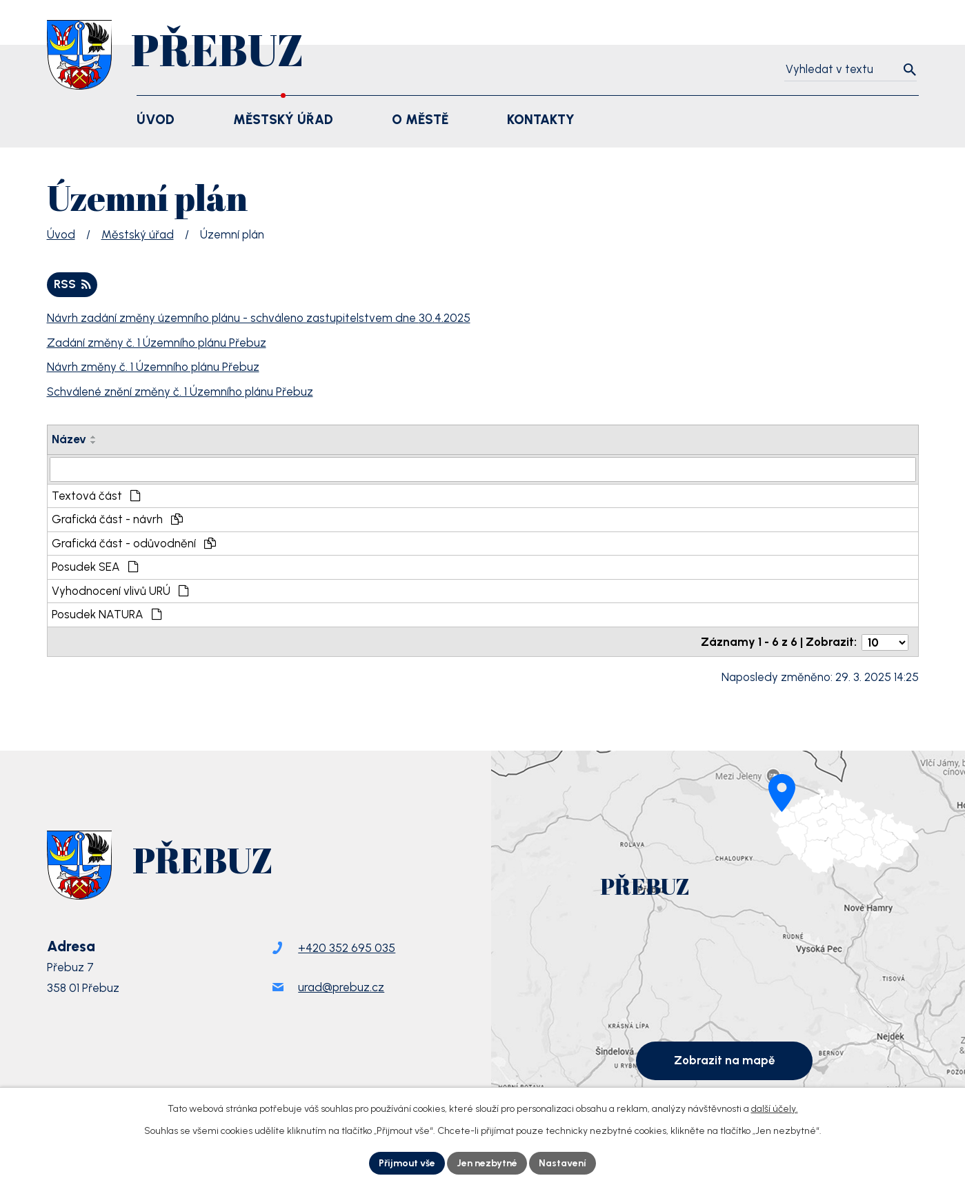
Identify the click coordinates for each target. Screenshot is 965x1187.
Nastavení (562, 1163)
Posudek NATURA (107, 614)
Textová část (96, 496)
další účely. (774, 1109)
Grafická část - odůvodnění (134, 543)
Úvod (61, 234)
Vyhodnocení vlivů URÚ (121, 591)
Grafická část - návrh (117, 519)
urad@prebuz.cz (341, 989)
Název (69, 439)
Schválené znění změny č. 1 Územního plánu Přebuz (180, 391)
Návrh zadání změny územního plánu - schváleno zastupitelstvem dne (258, 318)
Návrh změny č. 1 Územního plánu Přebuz (153, 367)
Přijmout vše (407, 1163)
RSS (72, 284)
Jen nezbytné (487, 1163)
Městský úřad (137, 234)
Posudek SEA (95, 567)
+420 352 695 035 (346, 950)
